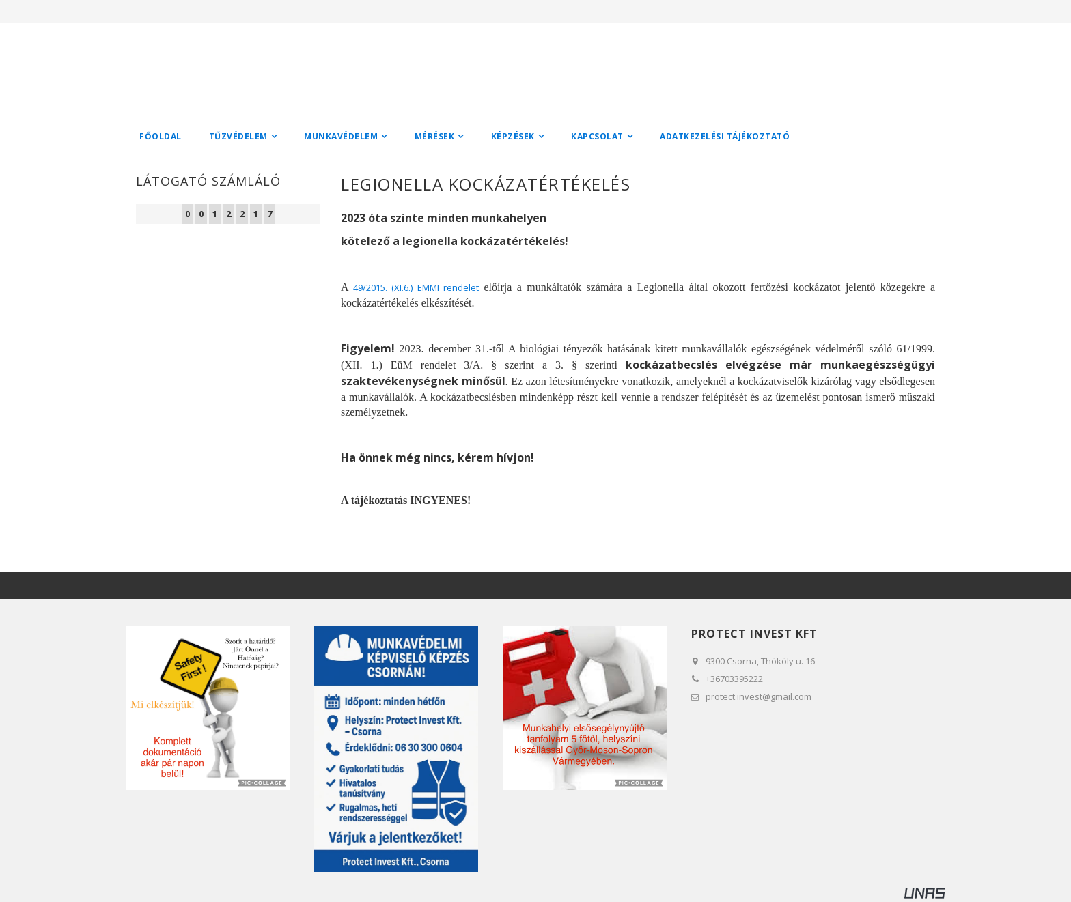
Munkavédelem (341, 136)
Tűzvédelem (238, 136)
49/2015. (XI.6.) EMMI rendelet (416, 287)
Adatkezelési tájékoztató (725, 136)
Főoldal (160, 136)
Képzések (513, 136)
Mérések (435, 136)
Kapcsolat (597, 136)
